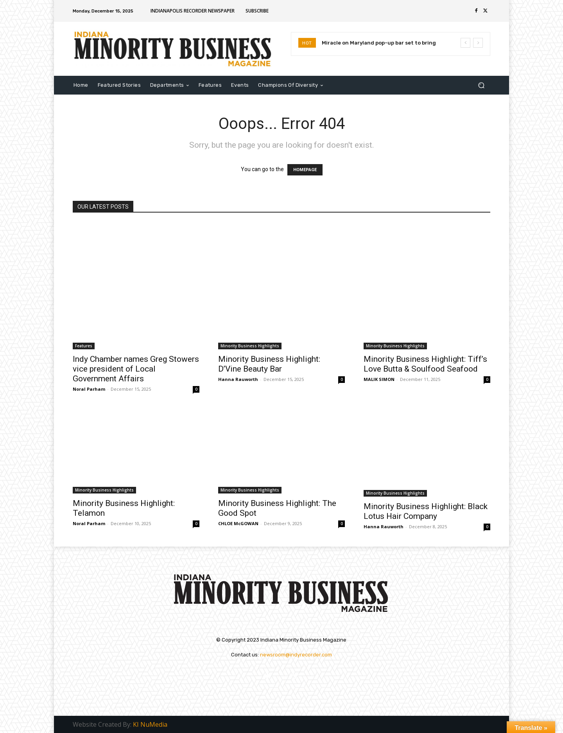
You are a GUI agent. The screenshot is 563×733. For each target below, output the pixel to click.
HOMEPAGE (305, 169)
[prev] (465, 43)
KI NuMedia (150, 724)
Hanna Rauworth (238, 379)
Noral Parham (89, 389)
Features (83, 346)
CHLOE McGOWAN (238, 523)
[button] (481, 85)
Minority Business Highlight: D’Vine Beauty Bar (269, 364)
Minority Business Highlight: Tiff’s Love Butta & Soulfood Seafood (425, 364)
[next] (478, 43)
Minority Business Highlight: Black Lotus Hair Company (426, 511)
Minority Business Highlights (250, 346)
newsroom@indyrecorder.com (296, 655)
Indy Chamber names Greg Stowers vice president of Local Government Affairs (136, 368)
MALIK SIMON (379, 379)
